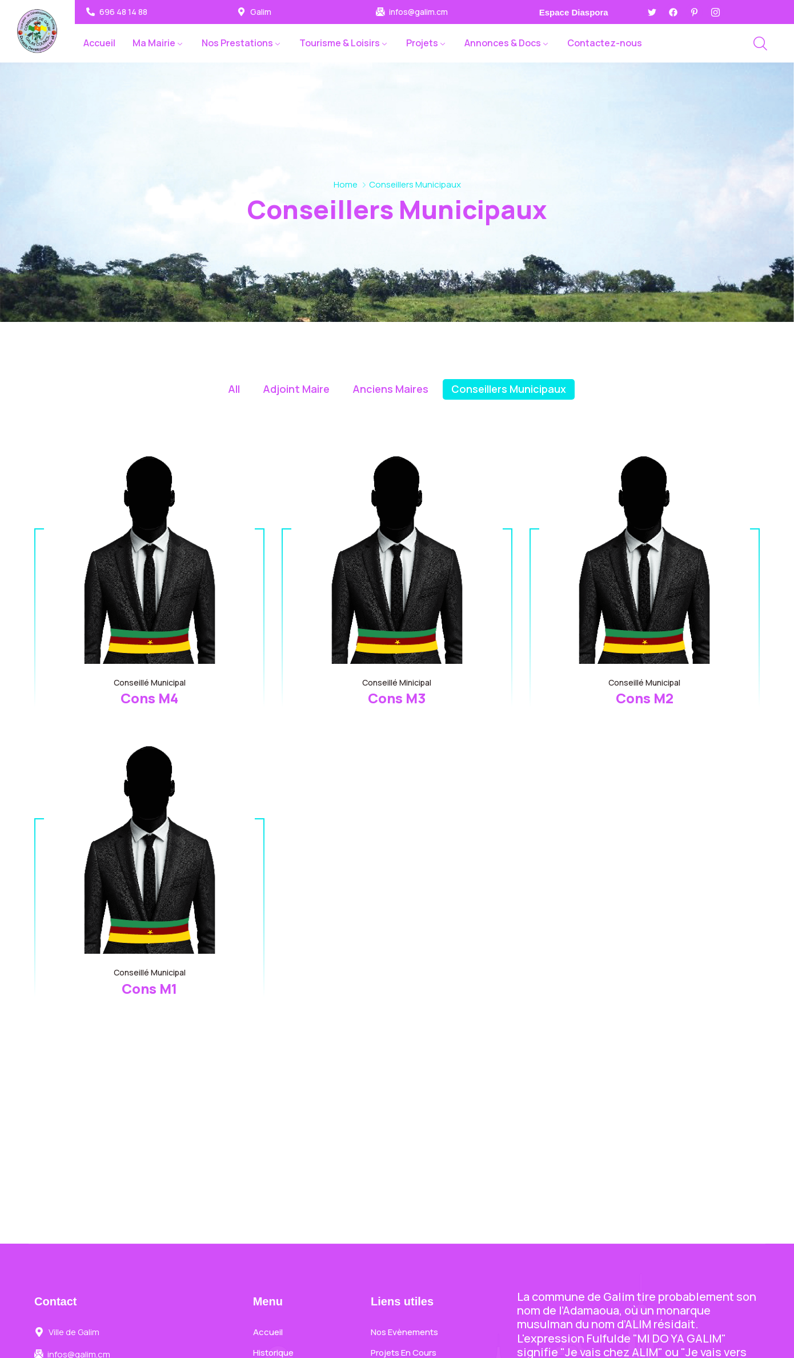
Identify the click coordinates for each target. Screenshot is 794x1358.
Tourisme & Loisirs (339, 43)
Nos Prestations (237, 43)
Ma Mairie (154, 43)
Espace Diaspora (573, 12)
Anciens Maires (390, 389)
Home (346, 184)
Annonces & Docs (502, 43)
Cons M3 (397, 697)
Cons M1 (149, 988)
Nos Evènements (404, 1332)
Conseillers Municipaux (508, 389)
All (234, 389)
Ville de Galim (74, 1332)
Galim (260, 12)
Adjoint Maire (296, 389)
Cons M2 (644, 697)
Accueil (99, 43)
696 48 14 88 (123, 12)
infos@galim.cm (418, 12)
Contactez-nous (604, 43)
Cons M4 (149, 697)
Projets (422, 43)
